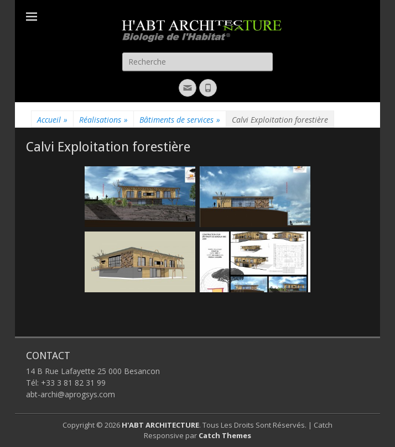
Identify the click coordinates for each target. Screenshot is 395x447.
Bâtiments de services (179, 119)
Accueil (52, 119)
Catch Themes (225, 435)
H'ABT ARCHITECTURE (160, 425)
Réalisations (103, 119)
